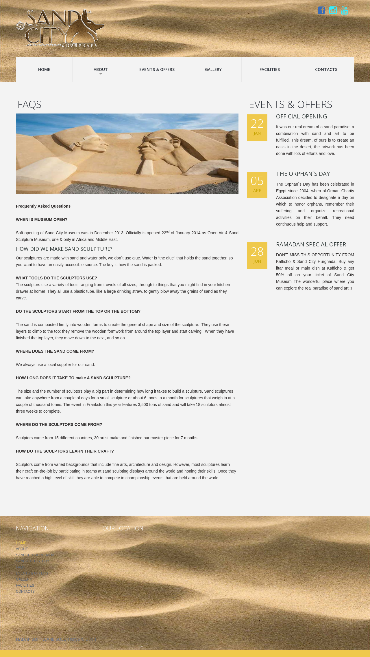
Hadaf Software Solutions (48, 639)
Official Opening (301, 116)
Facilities (270, 69)
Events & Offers (157, 69)
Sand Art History (32, 561)
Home (44, 69)
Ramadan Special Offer (311, 244)
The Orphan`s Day (303, 173)
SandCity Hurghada (35, 555)
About (101, 71)
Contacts (326, 69)
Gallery (213, 69)
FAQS (20, 567)
